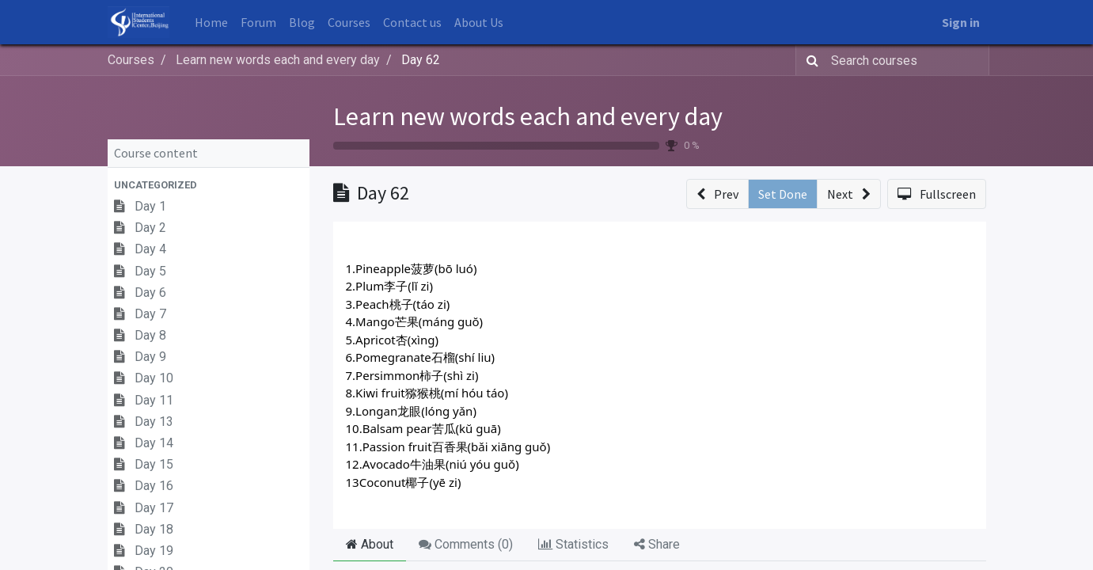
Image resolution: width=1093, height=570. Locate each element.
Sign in (961, 22)
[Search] (809, 60)
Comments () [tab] (466, 544)
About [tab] (369, 544)
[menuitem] (211, 22)
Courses (131, 59)
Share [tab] (657, 544)
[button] (208, 185)
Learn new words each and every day (528, 116)
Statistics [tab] (573, 544)
